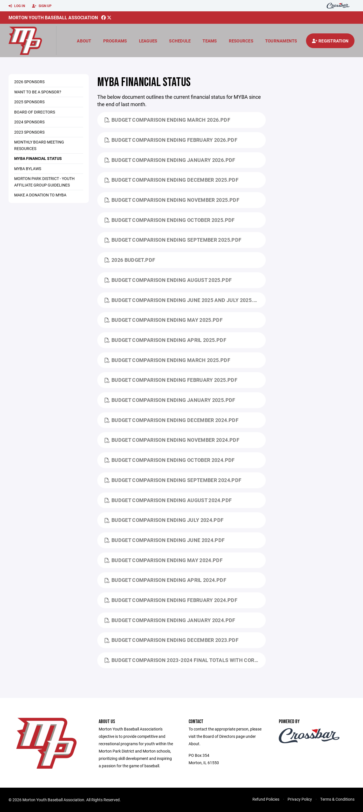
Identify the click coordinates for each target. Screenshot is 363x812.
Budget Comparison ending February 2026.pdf (171, 139)
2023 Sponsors (29, 132)
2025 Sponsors (29, 101)
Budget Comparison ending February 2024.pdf (171, 600)
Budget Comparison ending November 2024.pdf (172, 439)
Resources (241, 41)
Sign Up (42, 5)
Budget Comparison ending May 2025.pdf (164, 319)
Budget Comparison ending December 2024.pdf (172, 420)
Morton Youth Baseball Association (53, 17)
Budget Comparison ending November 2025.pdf (172, 199)
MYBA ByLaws (27, 168)
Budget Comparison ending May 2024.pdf (164, 560)
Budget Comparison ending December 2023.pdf (172, 640)
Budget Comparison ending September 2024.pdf (173, 480)
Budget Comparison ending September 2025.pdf (173, 239)
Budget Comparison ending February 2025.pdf (171, 379)
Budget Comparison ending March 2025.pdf (167, 360)
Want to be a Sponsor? (37, 92)
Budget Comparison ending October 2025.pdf (170, 220)
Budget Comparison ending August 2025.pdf (168, 280)
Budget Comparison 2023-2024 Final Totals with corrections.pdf (185, 660)
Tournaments (281, 41)
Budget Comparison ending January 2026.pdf (170, 160)
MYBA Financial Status (38, 158)
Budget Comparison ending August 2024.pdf (168, 500)
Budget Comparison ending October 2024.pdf (170, 460)
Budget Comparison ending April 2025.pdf (165, 340)
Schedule (180, 41)
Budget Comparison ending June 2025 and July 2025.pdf (184, 300)
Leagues (148, 41)
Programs (115, 41)
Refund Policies (265, 799)
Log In (17, 5)
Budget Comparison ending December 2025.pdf (172, 179)
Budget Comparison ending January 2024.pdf (170, 620)
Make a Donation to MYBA (40, 195)
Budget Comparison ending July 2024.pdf (164, 520)
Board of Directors (34, 112)
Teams (209, 41)
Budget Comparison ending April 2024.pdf (165, 580)
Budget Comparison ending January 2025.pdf (170, 400)
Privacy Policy (300, 799)
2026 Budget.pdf (130, 259)
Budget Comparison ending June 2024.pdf (165, 540)
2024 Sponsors (29, 122)
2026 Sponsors (29, 81)
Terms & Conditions (337, 799)
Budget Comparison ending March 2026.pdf (167, 119)
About (84, 41)
